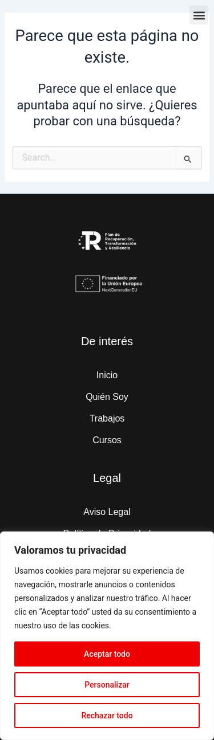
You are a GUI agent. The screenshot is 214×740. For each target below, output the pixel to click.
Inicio (107, 375)
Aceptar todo (107, 654)
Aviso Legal (106, 512)
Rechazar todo (106, 715)
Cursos (107, 440)
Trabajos (107, 418)
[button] (198, 15)
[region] (107, 636)
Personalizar (106, 684)
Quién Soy (107, 397)
